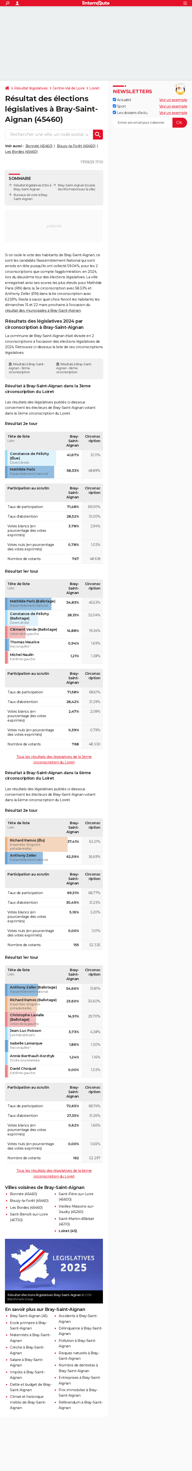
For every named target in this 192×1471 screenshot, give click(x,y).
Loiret (94, 88)
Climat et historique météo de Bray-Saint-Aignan (28, 1402)
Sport (119, 106)
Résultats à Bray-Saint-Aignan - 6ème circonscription (74, 368)
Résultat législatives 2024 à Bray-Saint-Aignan (32, 187)
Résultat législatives (31, 88)
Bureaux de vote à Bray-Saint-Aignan (31, 197)
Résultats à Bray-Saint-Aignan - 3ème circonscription (27, 368)
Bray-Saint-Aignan (71, 185)
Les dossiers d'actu (130, 113)
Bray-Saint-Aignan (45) (28, 1316)
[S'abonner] (150, 123)
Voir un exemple (173, 100)
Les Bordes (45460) (21, 151)
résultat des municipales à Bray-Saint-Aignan (43, 310)
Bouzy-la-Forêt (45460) (76, 146)
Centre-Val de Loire (68, 88)
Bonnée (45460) (38, 146)
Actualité (122, 100)
